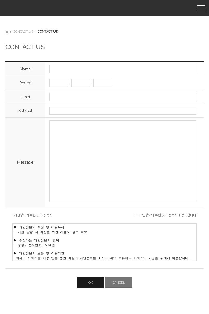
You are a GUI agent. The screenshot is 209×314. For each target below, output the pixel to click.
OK (90, 290)
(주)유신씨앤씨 (17, 8)
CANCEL (118, 290)
